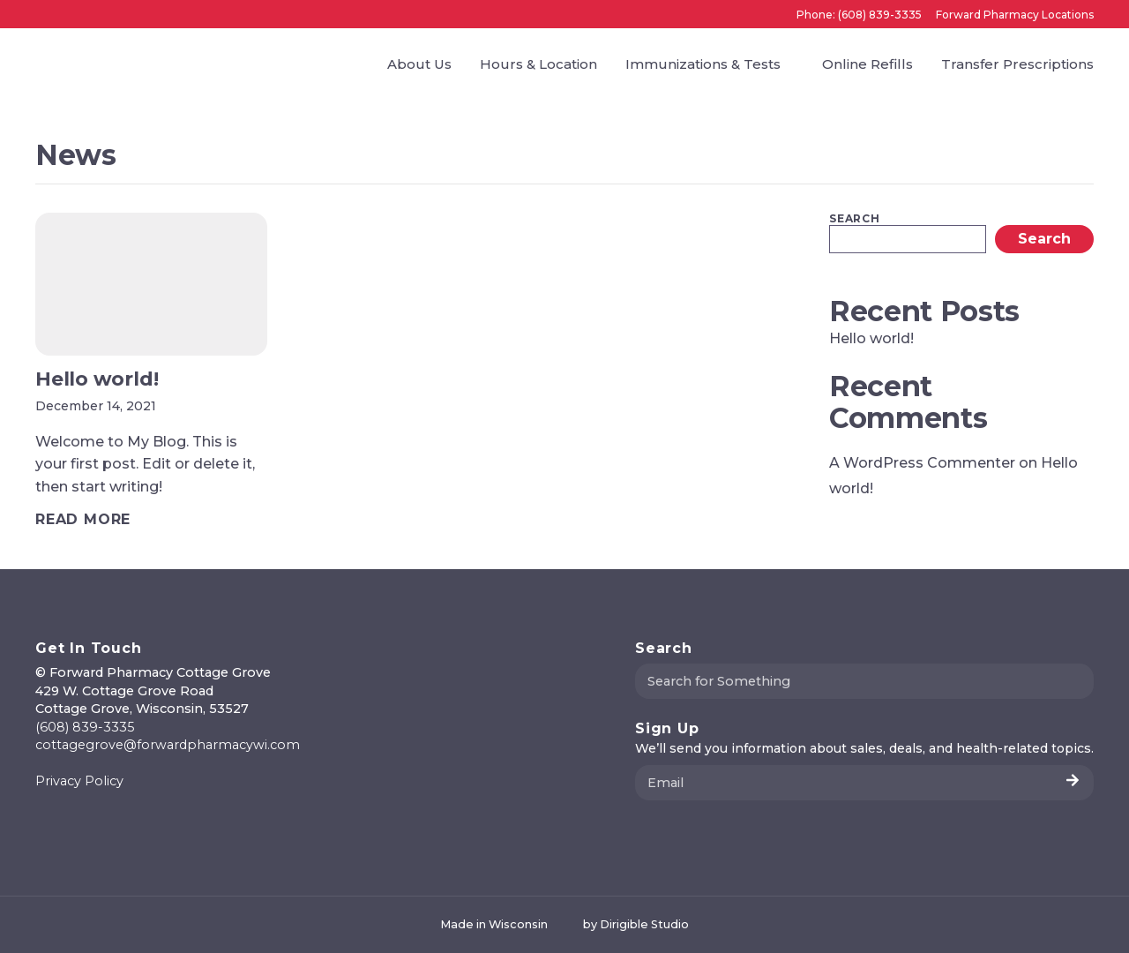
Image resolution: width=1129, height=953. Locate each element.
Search (854, 219)
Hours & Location (538, 64)
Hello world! (871, 338)
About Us (419, 64)
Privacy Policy (79, 781)
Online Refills (867, 64)
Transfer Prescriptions (1017, 64)
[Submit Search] (1073, 681)
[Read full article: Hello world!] (83, 520)
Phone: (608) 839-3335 (859, 14)
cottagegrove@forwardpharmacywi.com (167, 745)
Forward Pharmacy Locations (1015, 14)
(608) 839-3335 (84, 727)
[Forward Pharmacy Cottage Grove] (84, 63)
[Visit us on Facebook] (42, 818)
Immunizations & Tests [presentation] (703, 64)
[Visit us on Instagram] (63, 818)
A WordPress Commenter (922, 462)
